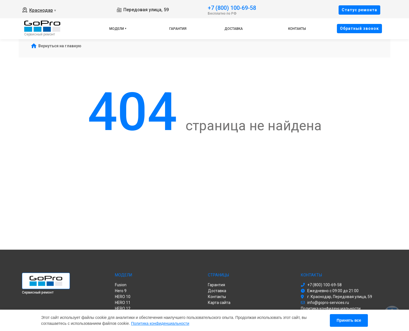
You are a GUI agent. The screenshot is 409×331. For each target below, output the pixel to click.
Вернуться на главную (59, 46)
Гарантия (177, 29)
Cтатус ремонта (359, 10)
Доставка (233, 29)
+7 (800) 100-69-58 (232, 7)
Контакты (297, 29)
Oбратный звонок (359, 28)
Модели (116, 29)
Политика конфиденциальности (160, 323)
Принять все (349, 320)
